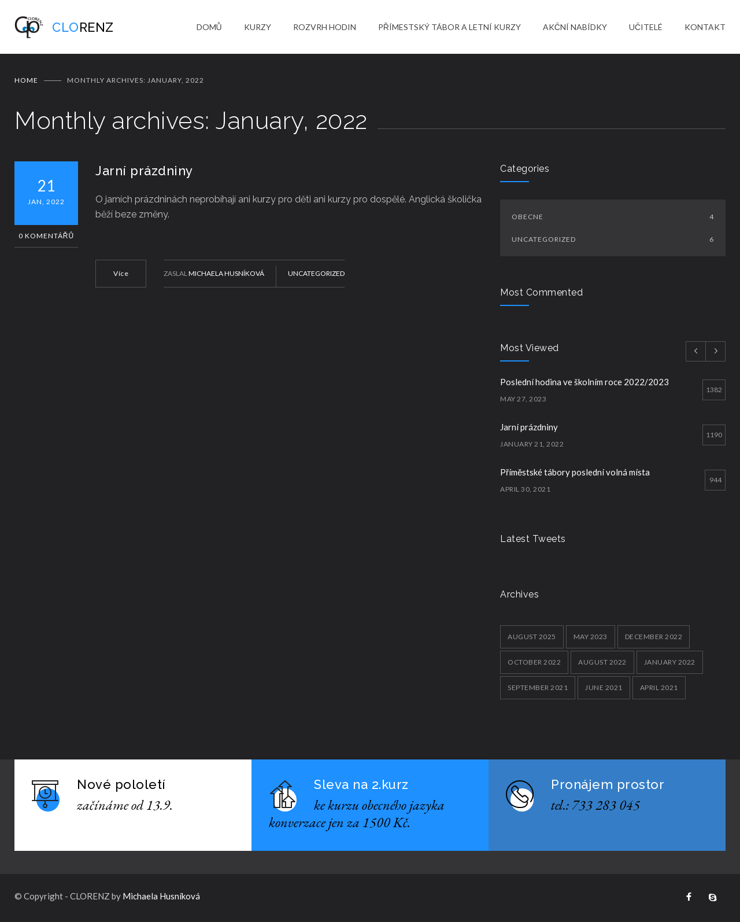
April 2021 (659, 689)
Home (26, 82)
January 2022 (669, 663)
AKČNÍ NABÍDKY (575, 27)
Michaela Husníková (226, 275)
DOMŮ (209, 27)
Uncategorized (316, 275)
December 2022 (654, 638)
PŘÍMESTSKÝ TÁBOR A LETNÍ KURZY (449, 27)
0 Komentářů (46, 237)
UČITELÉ (646, 27)
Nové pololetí (121, 786)
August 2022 (602, 663)
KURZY (257, 27)
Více (120, 275)
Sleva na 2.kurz (361, 786)
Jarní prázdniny (144, 172)
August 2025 (532, 638)
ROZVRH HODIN (324, 27)
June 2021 (604, 689)
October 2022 (534, 663)
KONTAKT (705, 27)
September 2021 (538, 689)
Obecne (613, 218)
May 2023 (591, 638)
